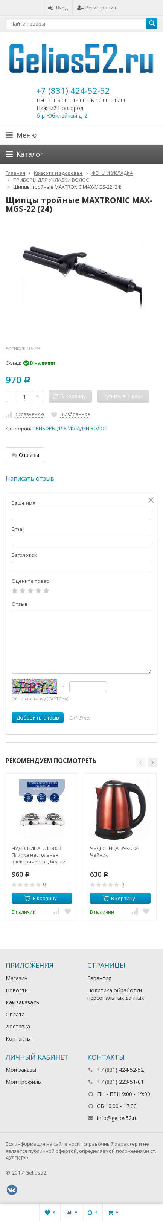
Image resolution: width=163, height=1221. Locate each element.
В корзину (40, 898)
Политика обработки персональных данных (115, 994)
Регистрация (96, 7)
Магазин (16, 978)
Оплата (15, 1014)
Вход (58, 7)
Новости (17, 990)
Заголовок (24, 555)
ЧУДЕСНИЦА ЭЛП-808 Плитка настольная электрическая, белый (39, 855)
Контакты (18, 1038)
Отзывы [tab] (25, 454)
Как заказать (22, 1002)
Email (18, 529)
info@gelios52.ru (117, 1118)
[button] (140, 762)
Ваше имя (23, 503)
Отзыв (20, 604)
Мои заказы (21, 1069)
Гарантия (99, 978)
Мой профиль (23, 1081)
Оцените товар (30, 581)
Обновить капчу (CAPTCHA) (40, 698)
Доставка (18, 1026)
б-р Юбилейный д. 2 (62, 115)
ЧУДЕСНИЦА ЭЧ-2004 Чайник (114, 851)
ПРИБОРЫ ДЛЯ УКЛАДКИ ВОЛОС (69, 428)
